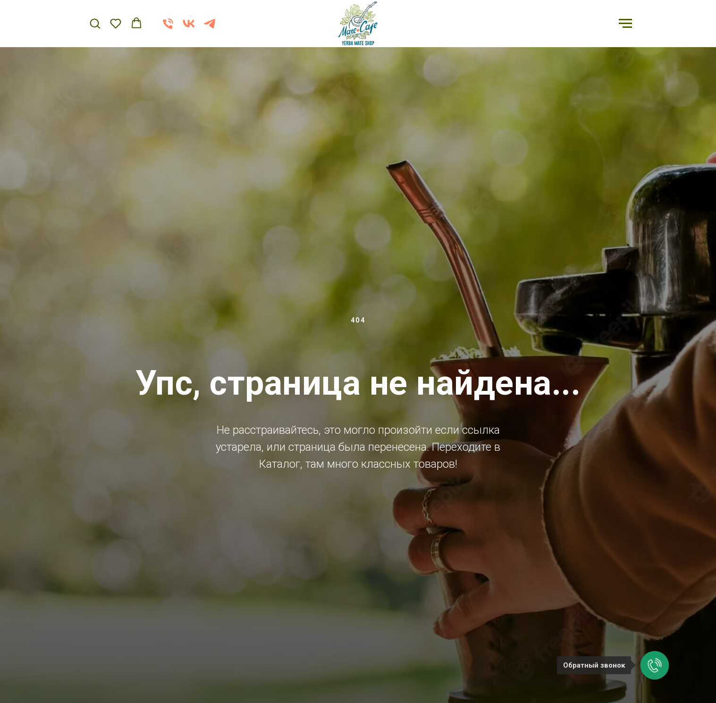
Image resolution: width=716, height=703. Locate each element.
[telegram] (209, 28)
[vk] (189, 28)
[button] (95, 23)
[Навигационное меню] (625, 23)
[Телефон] (168, 28)
